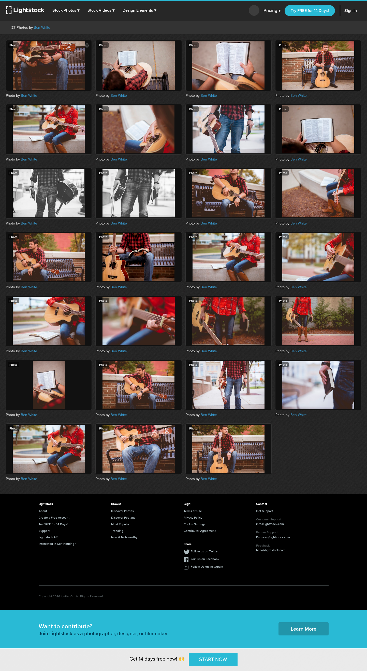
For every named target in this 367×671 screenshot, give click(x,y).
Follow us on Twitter (204, 551)
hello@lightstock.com (270, 550)
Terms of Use (193, 511)
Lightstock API (48, 537)
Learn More (303, 628)
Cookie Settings (194, 524)
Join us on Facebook (205, 559)
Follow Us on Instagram (207, 566)
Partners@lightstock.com (273, 537)
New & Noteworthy (124, 537)
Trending (117, 531)
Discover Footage (123, 517)
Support (44, 531)
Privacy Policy (193, 517)
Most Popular (120, 524)
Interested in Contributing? (57, 543)
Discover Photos (122, 511)
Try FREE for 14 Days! (310, 10)
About (43, 511)
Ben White (42, 27)
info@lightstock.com (270, 524)
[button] (65, 10)
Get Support (264, 511)
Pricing (272, 10)
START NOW (213, 659)
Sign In (350, 10)
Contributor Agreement (200, 531)
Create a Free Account (54, 517)
